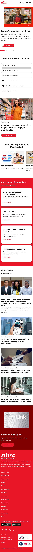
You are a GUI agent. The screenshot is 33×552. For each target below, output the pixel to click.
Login (2, 516)
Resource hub (5, 499)
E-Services (4, 509)
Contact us (4, 513)
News (3, 482)
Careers (3, 506)
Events (3, 485)
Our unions (4, 496)
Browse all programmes (8, 185)
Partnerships (5, 479)
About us (3, 492)
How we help (5, 472)
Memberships (5, 489)
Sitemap (3, 542)
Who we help (5, 475)
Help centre (4, 503)
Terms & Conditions (6, 534)
